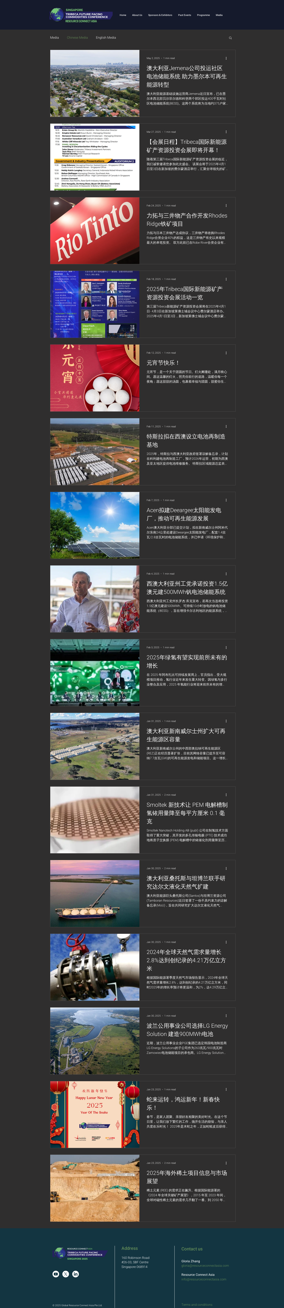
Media (54, 37)
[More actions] (227, 58)
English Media (106, 37)
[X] (65, 1274)
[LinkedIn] (75, 1274)
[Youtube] (55, 1274)
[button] (137, 15)
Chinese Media (77, 37)
